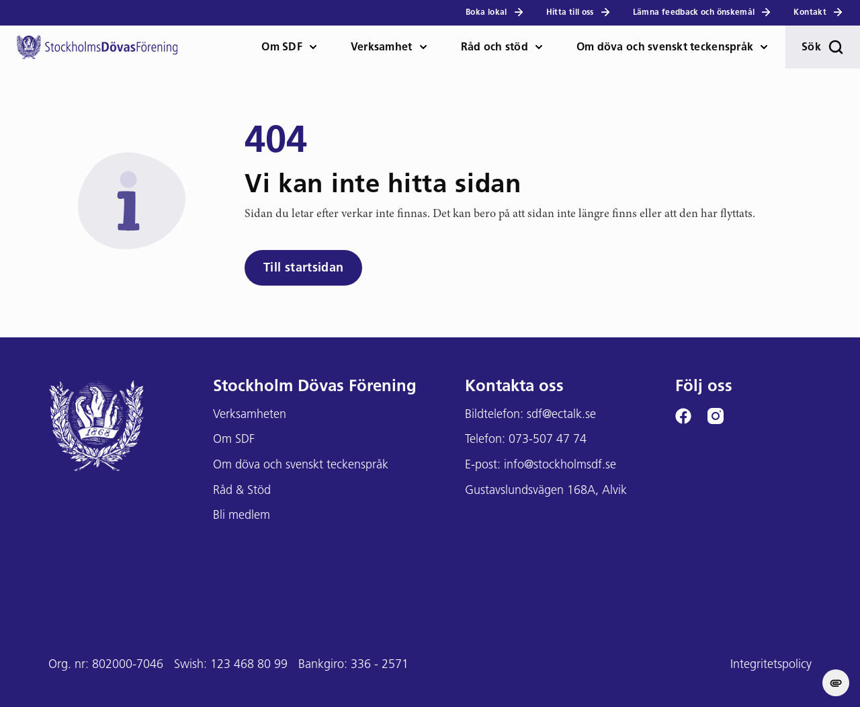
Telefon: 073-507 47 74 (526, 439)
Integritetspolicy (771, 665)
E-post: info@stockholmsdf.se (540, 465)
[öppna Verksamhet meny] (429, 47)
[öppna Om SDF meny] (318, 47)
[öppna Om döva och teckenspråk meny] (769, 47)
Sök (823, 47)
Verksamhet (382, 47)
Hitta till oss (578, 12)
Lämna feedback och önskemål (703, 12)
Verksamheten (249, 415)
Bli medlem (241, 515)
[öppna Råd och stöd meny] (544, 47)
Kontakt (818, 12)
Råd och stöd (494, 47)
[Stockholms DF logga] (97, 47)
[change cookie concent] (835, 682)
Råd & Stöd (242, 491)
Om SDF (281, 47)
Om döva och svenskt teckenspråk (664, 47)
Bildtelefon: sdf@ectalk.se (530, 415)
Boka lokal (495, 12)
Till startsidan (303, 268)
